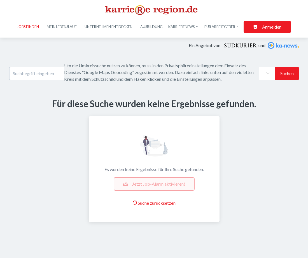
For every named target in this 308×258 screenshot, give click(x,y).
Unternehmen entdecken (108, 26)
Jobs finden (28, 26)
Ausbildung (151, 26)
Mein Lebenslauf (62, 26)
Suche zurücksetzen (154, 203)
